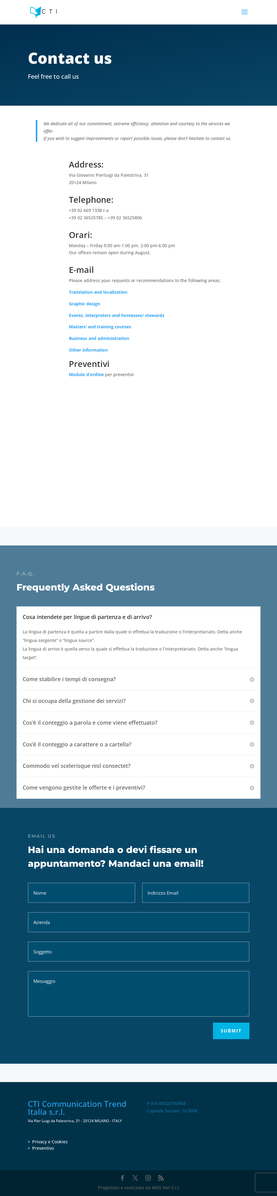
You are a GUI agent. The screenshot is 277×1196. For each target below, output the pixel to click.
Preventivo (43, 1148)
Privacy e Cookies (50, 1142)
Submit (231, 1031)
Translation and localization (98, 292)
